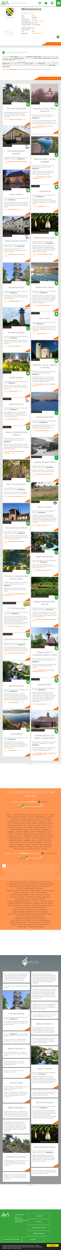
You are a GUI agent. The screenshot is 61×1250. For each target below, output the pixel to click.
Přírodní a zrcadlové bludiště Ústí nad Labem (23, 901)
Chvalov (23, 819)
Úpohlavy (20, 844)
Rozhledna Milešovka (21, 893)
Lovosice (50, 827)
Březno (51, 815)
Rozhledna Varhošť (47, 884)
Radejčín (36, 836)
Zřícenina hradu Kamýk (18, 882)
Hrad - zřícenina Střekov (38, 893)
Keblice (35, 823)
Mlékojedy (11, 832)
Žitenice (44, 849)
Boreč (46, 815)
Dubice (34, 821)
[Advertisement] (30, 776)
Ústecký (33, 15)
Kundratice (18, 825)
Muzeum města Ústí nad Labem (19, 905)
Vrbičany (29, 847)
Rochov (22, 838)
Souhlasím (53, 1245)
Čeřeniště (30, 817)
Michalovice (31, 9)
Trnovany (12, 844)
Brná (9, 817)
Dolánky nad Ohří (14, 821)
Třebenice (38, 842)
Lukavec (13, 830)
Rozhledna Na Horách (23, 899)
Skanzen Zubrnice (13, 914)
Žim (39, 849)
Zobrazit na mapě (15, 119)
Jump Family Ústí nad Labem (22, 910)
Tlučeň (23, 842)
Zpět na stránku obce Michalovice (51, 78)
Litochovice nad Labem (15, 827)
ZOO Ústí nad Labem (22, 907)
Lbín (25, 825)
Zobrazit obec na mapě (12, 69)
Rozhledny (7, 282)
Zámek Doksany (48, 890)
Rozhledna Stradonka (36, 927)
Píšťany (11, 834)
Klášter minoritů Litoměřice (29, 884)
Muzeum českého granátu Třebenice (30, 888)
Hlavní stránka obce (55, 44)
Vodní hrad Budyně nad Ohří (23, 912)
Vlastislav (21, 847)
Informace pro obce (39, 1227)
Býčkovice (22, 817)
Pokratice (48, 834)
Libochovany (47, 825)
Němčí (33, 832)
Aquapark (35, 282)
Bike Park (16, 877)
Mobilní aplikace (38, 1233)
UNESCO (34, 866)
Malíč (31, 830)
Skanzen (7, 680)
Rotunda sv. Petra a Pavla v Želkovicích (30, 916)
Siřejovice (42, 838)
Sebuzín (34, 838)
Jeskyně (46, 874)
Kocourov (50, 823)
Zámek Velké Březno (38, 907)
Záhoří (16, 849)
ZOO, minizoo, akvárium (9, 603)
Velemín (35, 844)
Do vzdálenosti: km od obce (24, 802)
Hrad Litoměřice (12, 884)
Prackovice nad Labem (15, 836)
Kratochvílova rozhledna (18, 922)
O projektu (39, 1216)
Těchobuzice (47, 840)
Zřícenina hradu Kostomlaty (42, 905)
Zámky (7, 372)
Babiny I (9, 815)
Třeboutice (47, 842)
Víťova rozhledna (35, 922)
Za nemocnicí (38, 847)
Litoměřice (34, 19)
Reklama (39, 1222)
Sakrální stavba (7, 145)
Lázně (35, 186)
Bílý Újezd (23, 815)
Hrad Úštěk (46, 922)
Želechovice (32, 849)
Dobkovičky (46, 819)
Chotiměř (49, 817)
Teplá (11, 842)
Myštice (26, 832)
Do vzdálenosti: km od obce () (22, 853)
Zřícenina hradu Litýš (17, 897)
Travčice (30, 842)
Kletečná (42, 823)
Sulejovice (26, 840)
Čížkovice (37, 819)
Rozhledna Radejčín (17, 886)
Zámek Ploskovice (44, 886)
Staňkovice (12, 840)
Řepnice (51, 836)
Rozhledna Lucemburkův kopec (18, 890)
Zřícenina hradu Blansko (41, 920)
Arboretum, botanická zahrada (39, 232)
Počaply (26, 834)
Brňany (15, 817)
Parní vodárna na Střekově (40, 895)
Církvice (30, 819)
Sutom (34, 840)
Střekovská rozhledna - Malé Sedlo (38, 897)
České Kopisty (40, 817)
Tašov (40, 840)
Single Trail (24, 877)
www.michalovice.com (37, 33)
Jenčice (22, 823)
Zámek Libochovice (41, 910)
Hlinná (49, 821)
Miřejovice (46, 830)
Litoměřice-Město (40, 827)
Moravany (19, 832)
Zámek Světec (44, 925)
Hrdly (9, 823)
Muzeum (7, 427)
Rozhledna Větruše (47, 901)
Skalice (49, 838)
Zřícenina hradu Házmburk (20, 895)
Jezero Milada (26, 914)
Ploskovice (18, 834)
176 (33, 29)
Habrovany (42, 821)
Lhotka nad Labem (35, 825)
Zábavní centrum (7, 571)
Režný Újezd (14, 838)
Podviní (33, 834)
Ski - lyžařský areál (36, 412)
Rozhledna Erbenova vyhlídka (42, 914)
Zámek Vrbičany (31, 886)
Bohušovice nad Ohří (35, 815)
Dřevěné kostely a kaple (37, 647)
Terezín (17, 842)
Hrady (7, 189)
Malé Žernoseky (22, 830)
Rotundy (35, 103)
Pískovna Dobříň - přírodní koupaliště (24, 925)
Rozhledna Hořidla (38, 899)
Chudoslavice (14, 819)
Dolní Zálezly (26, 821)
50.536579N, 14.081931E (37, 21)
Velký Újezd (13, 847)
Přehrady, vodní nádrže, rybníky (11, 728)
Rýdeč (28, 838)
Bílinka (16, 815)
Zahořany (48, 847)
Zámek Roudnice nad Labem (20, 920)
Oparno (50, 832)
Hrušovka (15, 823)
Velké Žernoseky (45, 844)
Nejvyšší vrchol (6, 877)
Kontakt (33, 1239)
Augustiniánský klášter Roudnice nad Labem (30, 918)
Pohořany (40, 834)
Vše (4, 866)
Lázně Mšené (22, 927)
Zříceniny (7, 103)
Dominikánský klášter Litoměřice (39, 882)
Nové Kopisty (41, 832)
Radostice (43, 836)
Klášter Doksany (36, 890)
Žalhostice (23, 849)
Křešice (10, 825)
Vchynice (28, 844)
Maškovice (38, 830)
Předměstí (28, 836)
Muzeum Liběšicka (40, 912)
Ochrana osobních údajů (11, 1239)
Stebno (19, 840)
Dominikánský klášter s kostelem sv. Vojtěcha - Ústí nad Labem (30, 903)
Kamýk (28, 823)
